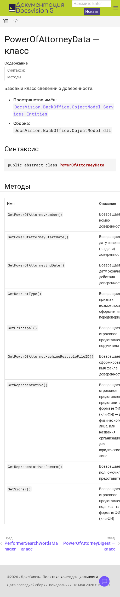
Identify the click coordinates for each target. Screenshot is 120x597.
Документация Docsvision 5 (40, 8)
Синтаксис (16, 70)
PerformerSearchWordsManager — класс (31, 546)
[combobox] (91, 3)
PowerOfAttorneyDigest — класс (89, 546)
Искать (91, 11)
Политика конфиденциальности (70, 577)
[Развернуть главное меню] (115, 8)
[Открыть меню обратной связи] (104, 581)
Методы (14, 77)
